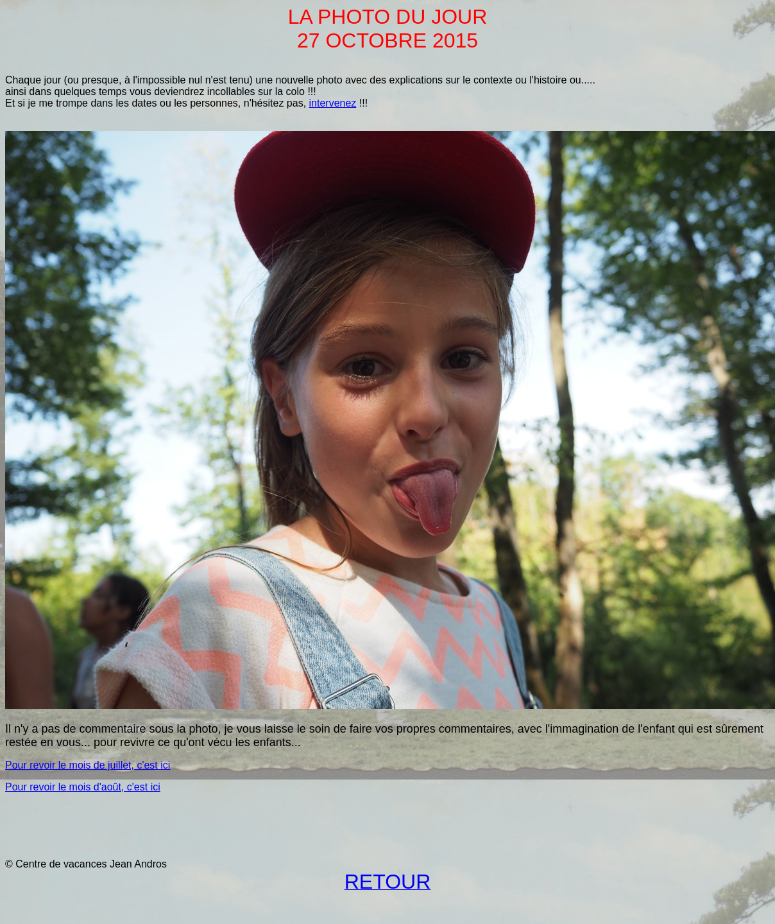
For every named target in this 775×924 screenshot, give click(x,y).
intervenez (333, 103)
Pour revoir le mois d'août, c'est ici (82, 786)
